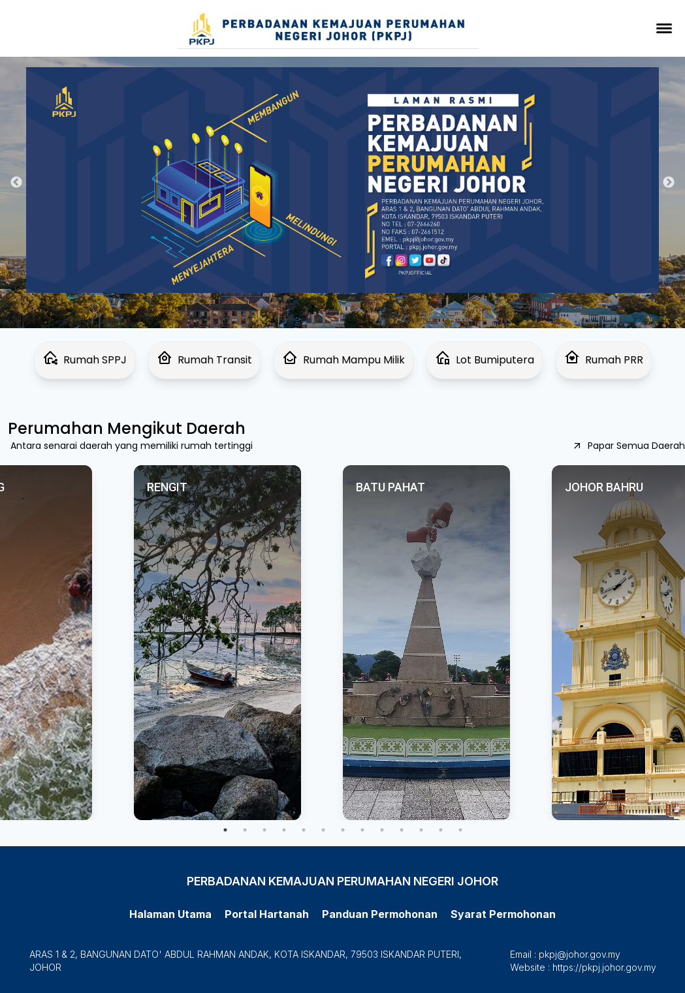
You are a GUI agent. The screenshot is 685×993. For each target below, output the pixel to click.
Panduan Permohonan (380, 914)
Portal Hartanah (267, 914)
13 (460, 829)
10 (401, 829)
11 (421, 829)
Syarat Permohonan (503, 914)
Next (668, 182)
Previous (16, 182)
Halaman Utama (170, 914)
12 (440, 829)
